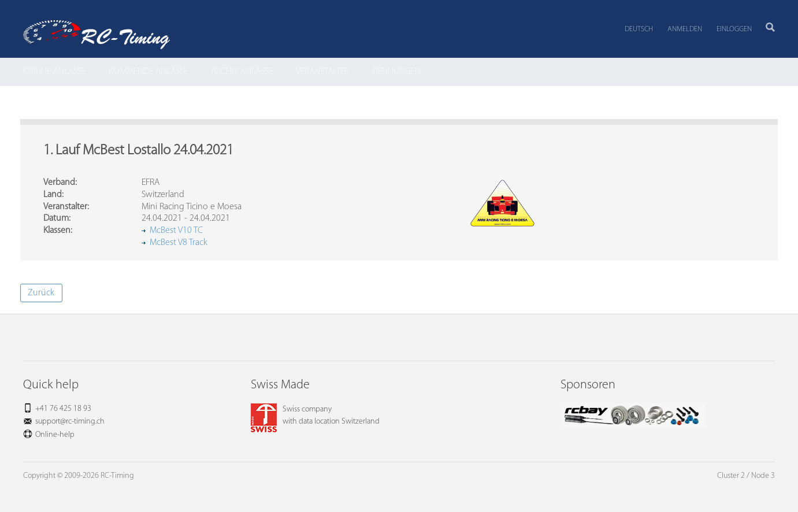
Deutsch (639, 29)
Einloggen (734, 29)
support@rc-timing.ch (70, 421)
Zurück (41, 293)
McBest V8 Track (178, 242)
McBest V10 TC (176, 230)
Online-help (55, 435)
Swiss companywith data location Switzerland (315, 415)
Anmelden (684, 29)
